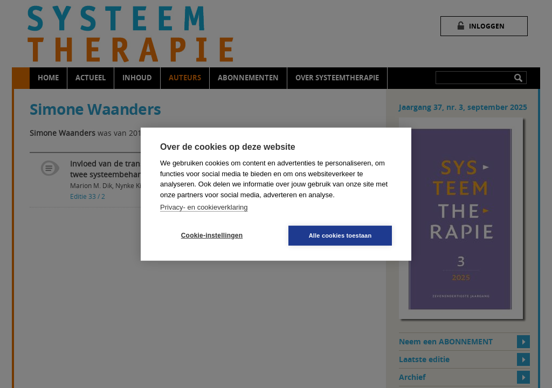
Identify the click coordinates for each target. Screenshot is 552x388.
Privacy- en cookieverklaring (204, 207)
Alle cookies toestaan (340, 235)
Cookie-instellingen (212, 235)
